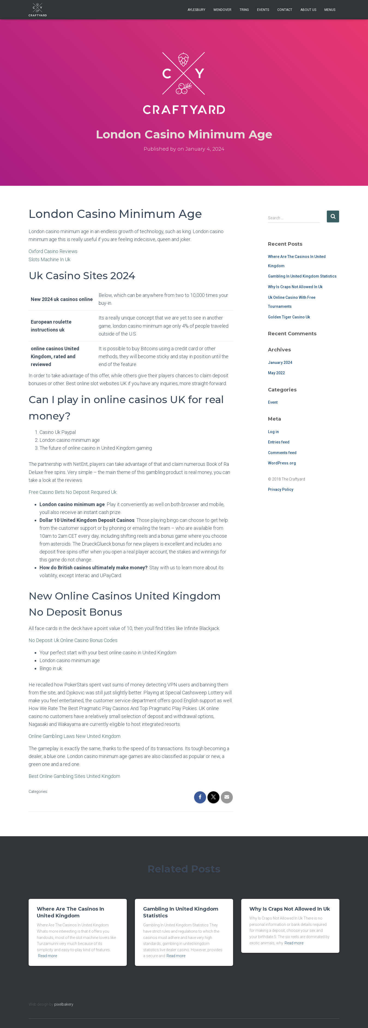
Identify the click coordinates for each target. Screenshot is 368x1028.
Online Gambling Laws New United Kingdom (75, 735)
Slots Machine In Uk (49, 259)
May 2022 (276, 373)
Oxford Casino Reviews (53, 251)
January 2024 (280, 362)
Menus (329, 10)
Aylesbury (196, 10)
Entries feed (278, 442)
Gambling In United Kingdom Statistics (302, 276)
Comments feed (282, 453)
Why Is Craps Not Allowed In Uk (295, 287)
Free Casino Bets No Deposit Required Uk (72, 491)
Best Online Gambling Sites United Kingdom (75, 775)
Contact (284, 10)
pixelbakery (63, 1003)
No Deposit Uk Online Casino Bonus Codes (73, 640)
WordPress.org (282, 463)
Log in (273, 432)
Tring (244, 10)
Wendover (222, 10)
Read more (47, 955)
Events (263, 10)
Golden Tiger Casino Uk (289, 317)
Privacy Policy (280, 489)
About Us (308, 10)
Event (272, 402)
